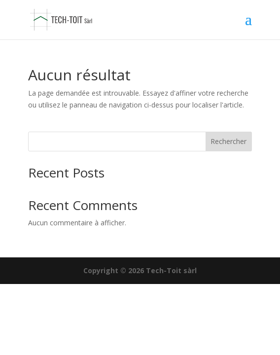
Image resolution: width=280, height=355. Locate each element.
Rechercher (228, 141)
